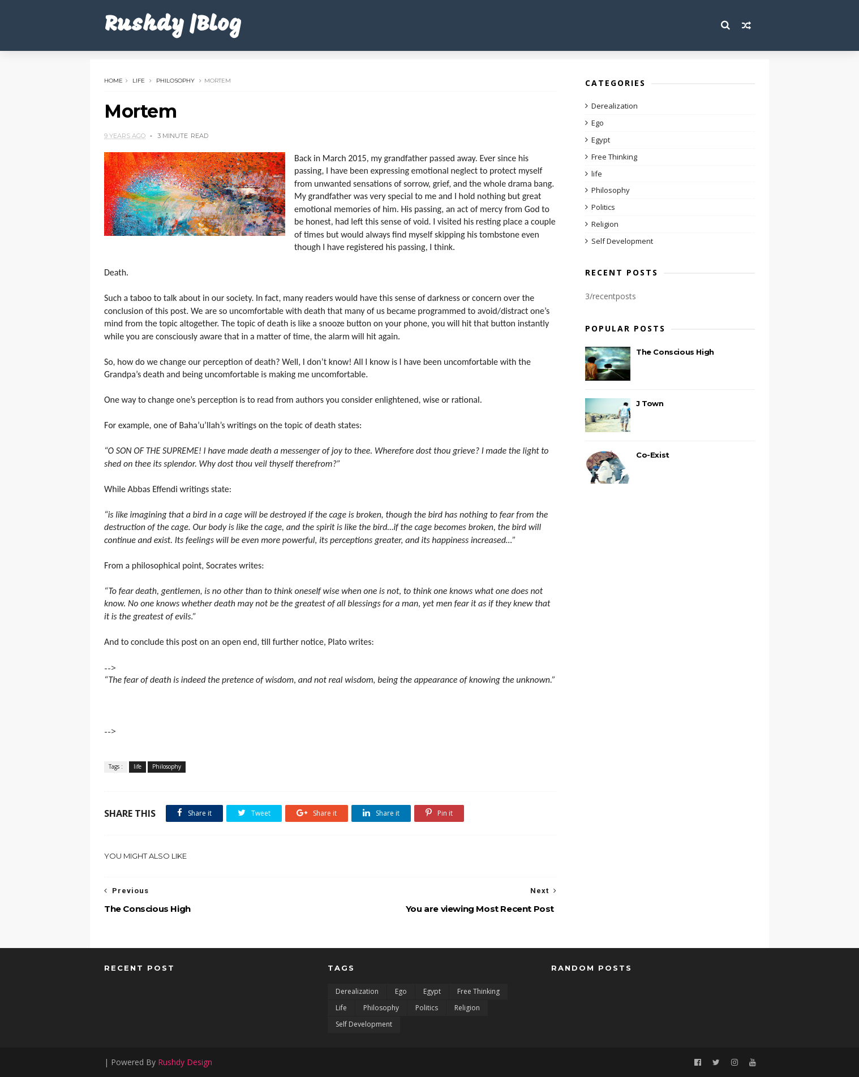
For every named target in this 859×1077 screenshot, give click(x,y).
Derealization (614, 106)
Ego (597, 123)
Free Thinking (614, 157)
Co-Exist (652, 454)
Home (113, 80)
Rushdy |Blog (173, 25)
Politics (603, 207)
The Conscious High (675, 351)
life (138, 80)
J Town (650, 403)
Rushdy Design (185, 1062)
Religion (605, 224)
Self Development (622, 241)
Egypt (600, 140)
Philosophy (175, 80)
